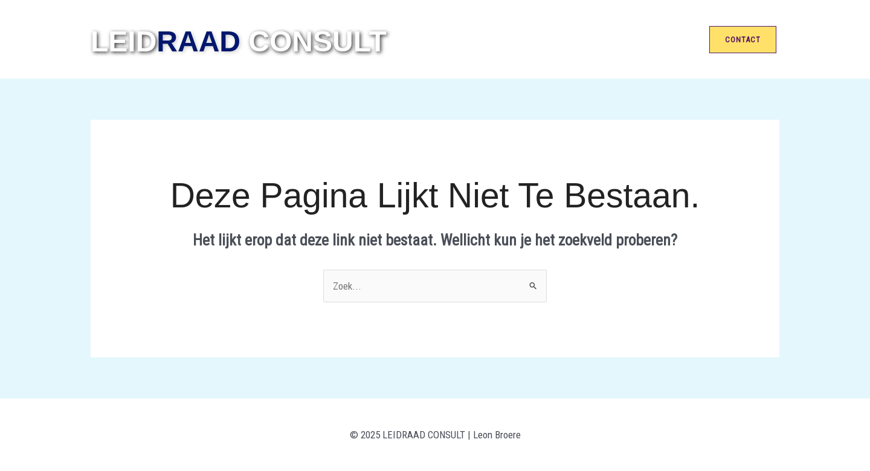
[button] (744, 39)
